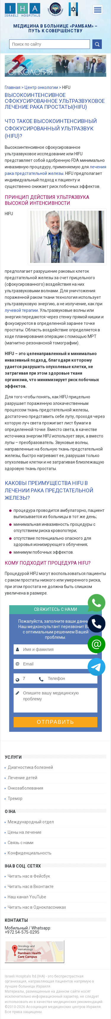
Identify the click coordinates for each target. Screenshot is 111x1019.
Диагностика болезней (30, 767)
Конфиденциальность (30, 853)
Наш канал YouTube (27, 897)
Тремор (15, 798)
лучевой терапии (21, 310)
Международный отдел (31, 822)
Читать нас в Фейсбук (29, 876)
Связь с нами (20, 842)
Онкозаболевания (25, 788)
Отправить (55, 722)
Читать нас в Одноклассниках (37, 907)
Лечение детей (22, 777)
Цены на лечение (24, 832)
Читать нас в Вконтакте (31, 886)
